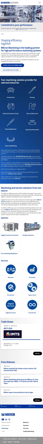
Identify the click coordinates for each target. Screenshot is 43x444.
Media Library (32, 439)
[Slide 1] (17, 30)
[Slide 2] (20, 30)
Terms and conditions (10, 439)
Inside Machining (28, 431)
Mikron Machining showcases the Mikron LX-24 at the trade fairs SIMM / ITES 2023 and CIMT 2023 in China (21, 381)
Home (2, 34)
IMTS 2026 (8, 328)
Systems (26, 425)
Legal (4, 442)
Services (26, 428)
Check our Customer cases (12, 65)
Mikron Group (6, 422)
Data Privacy (22, 439)
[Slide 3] (23, 30)
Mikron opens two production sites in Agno (18, 392)
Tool (3, 431)
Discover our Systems (11, 70)
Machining (5, 428)
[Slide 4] (26, 30)
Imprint (10, 442)
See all (37, 353)
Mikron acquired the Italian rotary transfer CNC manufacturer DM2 (20, 369)
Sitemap (16, 442)
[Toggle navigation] (39, 2)
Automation (5, 425)
